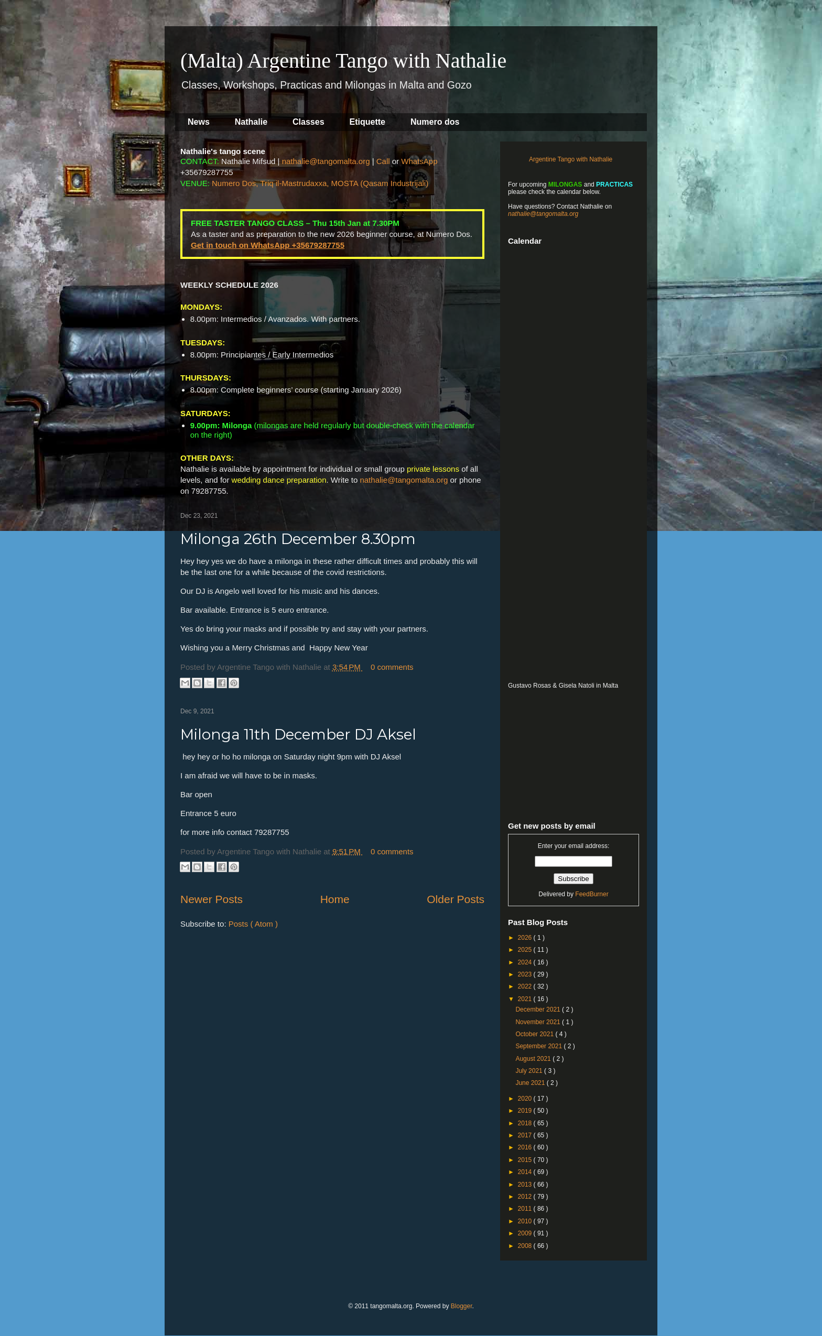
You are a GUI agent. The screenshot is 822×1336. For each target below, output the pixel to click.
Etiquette (367, 121)
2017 (526, 1135)
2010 (526, 1221)
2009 (526, 1233)
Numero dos (434, 121)
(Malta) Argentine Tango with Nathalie (343, 60)
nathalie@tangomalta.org (326, 161)
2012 (526, 1196)
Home (335, 899)
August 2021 (534, 1058)
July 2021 (529, 1070)
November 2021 (538, 1022)
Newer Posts (211, 899)
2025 (526, 949)
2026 (526, 937)
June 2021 (530, 1083)
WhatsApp (419, 161)
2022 (526, 986)
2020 (526, 1098)
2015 (526, 1160)
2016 (526, 1147)
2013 (526, 1184)
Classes (309, 121)
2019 (526, 1110)
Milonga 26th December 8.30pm (298, 539)
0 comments (392, 666)
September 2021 (539, 1046)
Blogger (461, 1306)
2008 (526, 1246)
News (199, 121)
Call (383, 161)
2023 (526, 974)
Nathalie (251, 121)
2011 (526, 1208)
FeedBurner (591, 894)
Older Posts (455, 899)
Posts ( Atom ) (253, 923)
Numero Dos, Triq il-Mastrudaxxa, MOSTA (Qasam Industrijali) (320, 183)
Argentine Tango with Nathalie (570, 159)
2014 (526, 1172)
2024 (526, 962)
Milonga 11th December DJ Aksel (298, 734)
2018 (526, 1123)
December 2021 (538, 1009)
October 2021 (535, 1034)
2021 (526, 999)
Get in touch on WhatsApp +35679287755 (267, 245)
